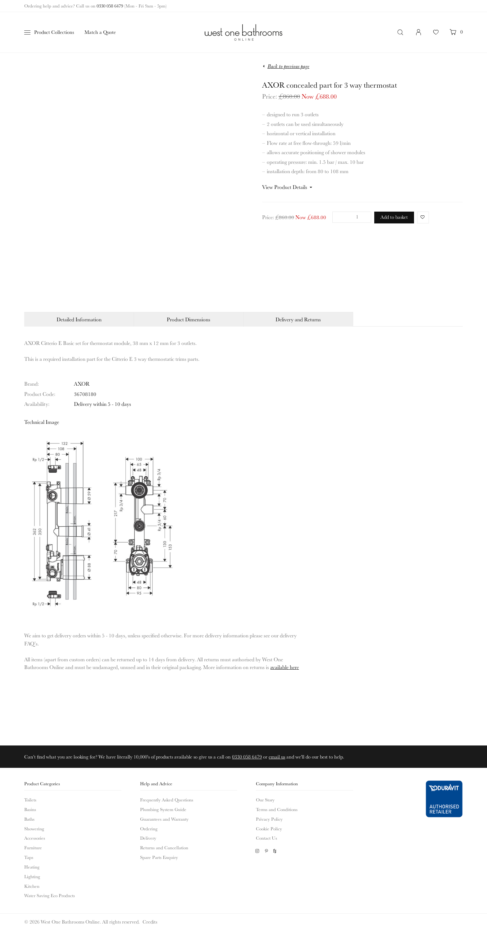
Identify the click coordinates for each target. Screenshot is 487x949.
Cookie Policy (269, 828)
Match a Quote (100, 32)
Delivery (148, 838)
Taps (28, 857)
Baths (29, 819)
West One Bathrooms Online (243, 32)
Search (401, 32)
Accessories (34, 838)
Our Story (265, 799)
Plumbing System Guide (163, 809)
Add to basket (394, 216)
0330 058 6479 (110, 5)
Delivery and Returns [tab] (298, 319)
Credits (150, 921)
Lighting (32, 876)
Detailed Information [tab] (79, 319)
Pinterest (266, 851)
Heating (31, 867)
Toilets (30, 799)
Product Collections (54, 32)
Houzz (275, 851)
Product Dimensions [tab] (188, 319)
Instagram (257, 851)
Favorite (421, 216)
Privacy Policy (269, 819)
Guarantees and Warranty (164, 819)
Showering (34, 828)
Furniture (33, 847)
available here (284, 667)
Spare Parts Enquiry (159, 857)
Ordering (148, 828)
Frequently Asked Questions (166, 799)
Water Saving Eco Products (49, 895)
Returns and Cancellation (164, 847)
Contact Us (266, 838)
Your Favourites (436, 35)
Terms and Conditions (277, 809)
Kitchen (31, 886)
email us (277, 756)
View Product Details (284, 187)
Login (419, 35)
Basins (30, 809)
